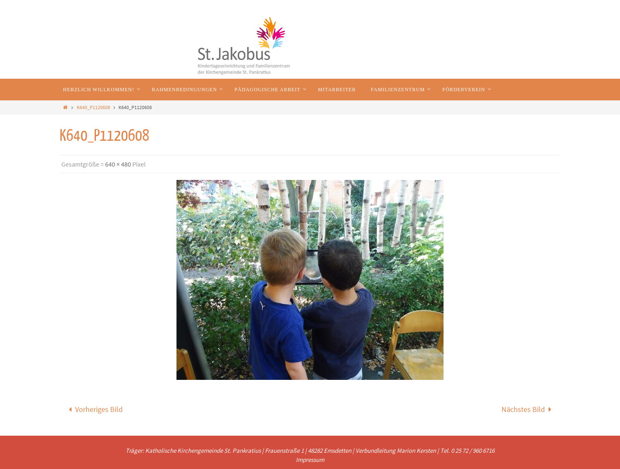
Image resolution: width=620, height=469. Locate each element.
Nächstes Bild (528, 409)
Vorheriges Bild (94, 409)
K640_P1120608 (93, 107)
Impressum (310, 460)
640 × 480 (118, 164)
